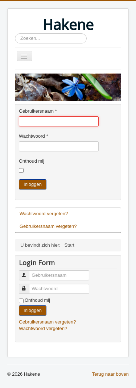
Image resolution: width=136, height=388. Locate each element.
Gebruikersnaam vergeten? (48, 226)
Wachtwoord (33, 136)
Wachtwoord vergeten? (44, 213)
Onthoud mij (31, 161)
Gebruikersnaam (38, 111)
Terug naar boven (110, 374)
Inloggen (33, 184)
